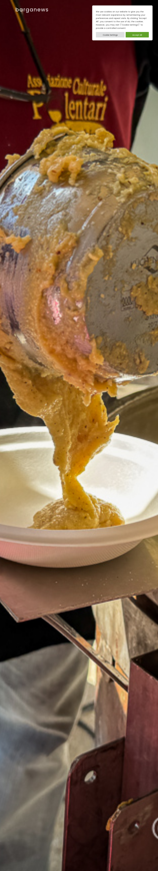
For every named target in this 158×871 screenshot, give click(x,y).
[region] (122, 22)
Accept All (137, 35)
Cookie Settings (110, 35)
